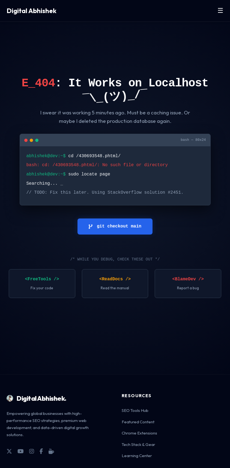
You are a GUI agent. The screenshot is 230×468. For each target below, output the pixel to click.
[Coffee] (51, 451)
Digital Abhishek (31, 11)
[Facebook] (41, 451)
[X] (9, 451)
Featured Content (138, 421)
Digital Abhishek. (37, 398)
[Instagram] (31, 451)
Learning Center (137, 455)
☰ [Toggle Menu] (220, 10)
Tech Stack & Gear (138, 444)
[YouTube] (20, 451)
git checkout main (115, 226)
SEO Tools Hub (135, 410)
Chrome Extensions (139, 433)
